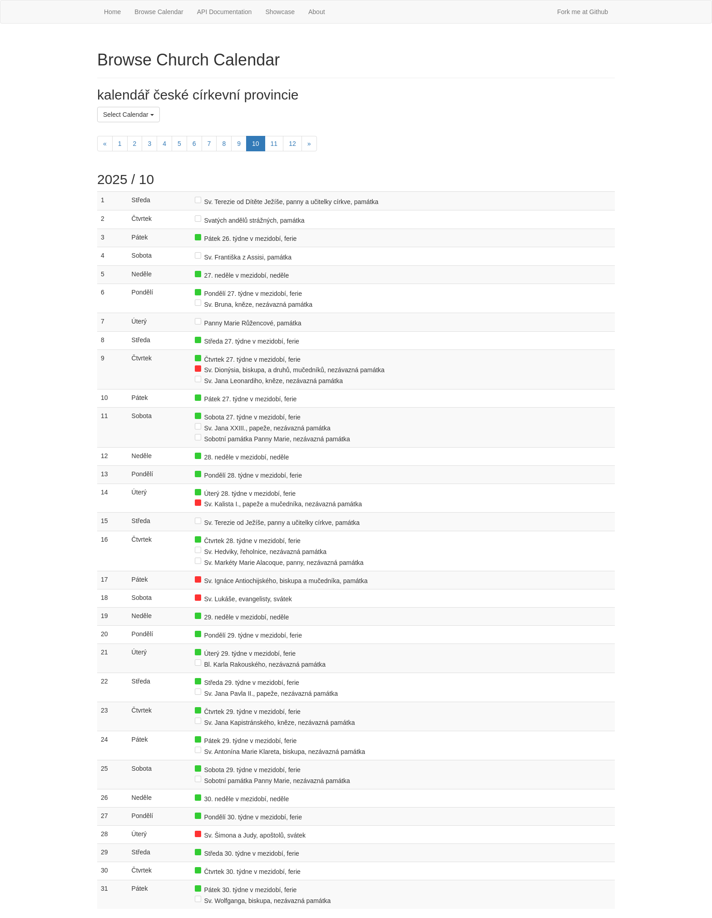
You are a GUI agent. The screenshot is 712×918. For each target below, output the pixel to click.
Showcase (280, 11)
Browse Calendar (158, 11)
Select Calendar (128, 114)
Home (112, 11)
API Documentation (224, 11)
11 (274, 143)
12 (292, 143)
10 (255, 143)
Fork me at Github (582, 11)
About (316, 11)
